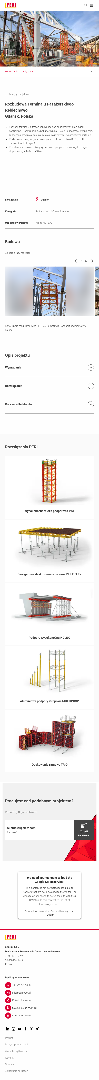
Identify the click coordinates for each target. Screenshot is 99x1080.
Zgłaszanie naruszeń (16, 1070)
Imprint (9, 1037)
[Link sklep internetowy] (49, 1015)
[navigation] (19, 94)
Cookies (9, 1064)
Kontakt (9, 1057)
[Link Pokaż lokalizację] (49, 1000)
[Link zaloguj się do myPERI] (49, 1008)
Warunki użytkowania (16, 1051)
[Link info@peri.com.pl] (49, 993)
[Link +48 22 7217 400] (49, 985)
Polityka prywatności (16, 1044)
